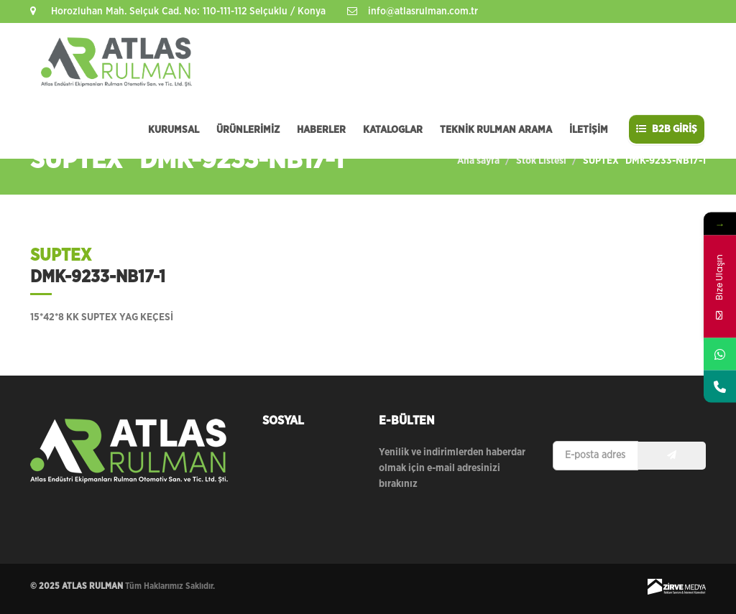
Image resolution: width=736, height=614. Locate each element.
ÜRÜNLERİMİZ (248, 130)
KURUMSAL (173, 130)
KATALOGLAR (393, 130)
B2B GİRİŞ (666, 129)
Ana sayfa (478, 161)
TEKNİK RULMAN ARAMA (496, 130)
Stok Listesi (541, 161)
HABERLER (321, 130)
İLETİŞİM (588, 130)
